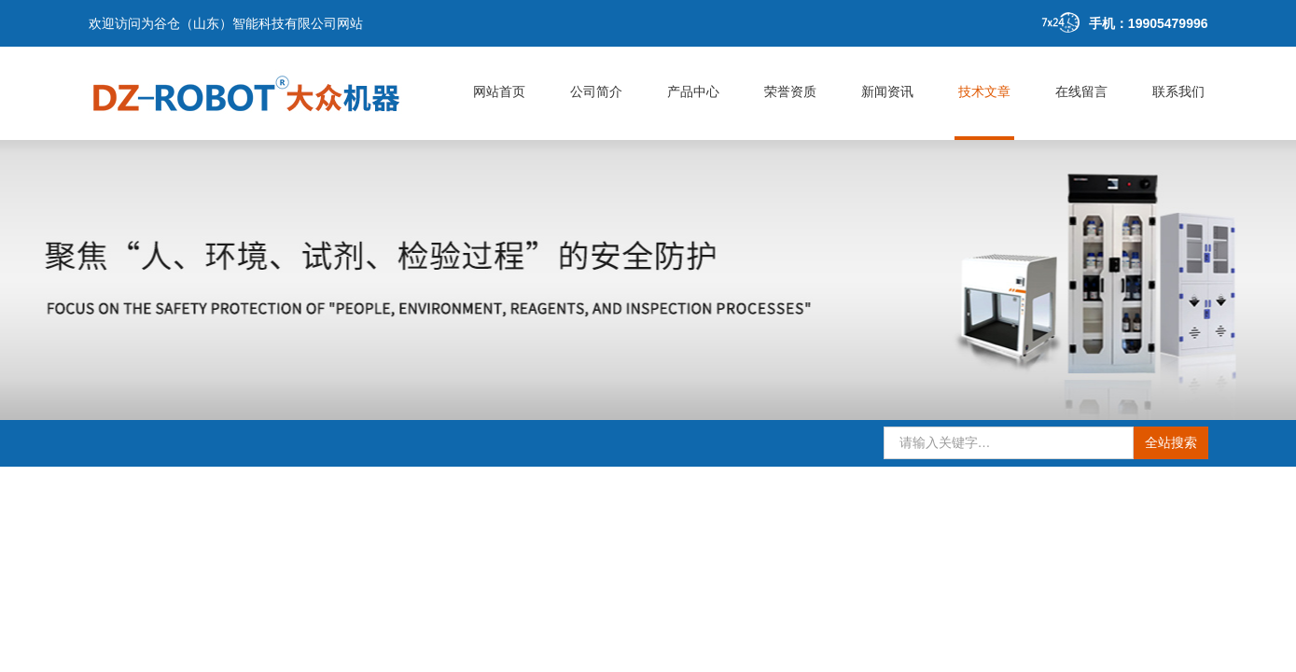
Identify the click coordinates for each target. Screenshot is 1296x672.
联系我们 (1178, 91)
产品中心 (693, 91)
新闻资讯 (887, 91)
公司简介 (596, 91)
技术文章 (984, 91)
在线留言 (1081, 91)
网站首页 (499, 91)
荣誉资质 (790, 91)
